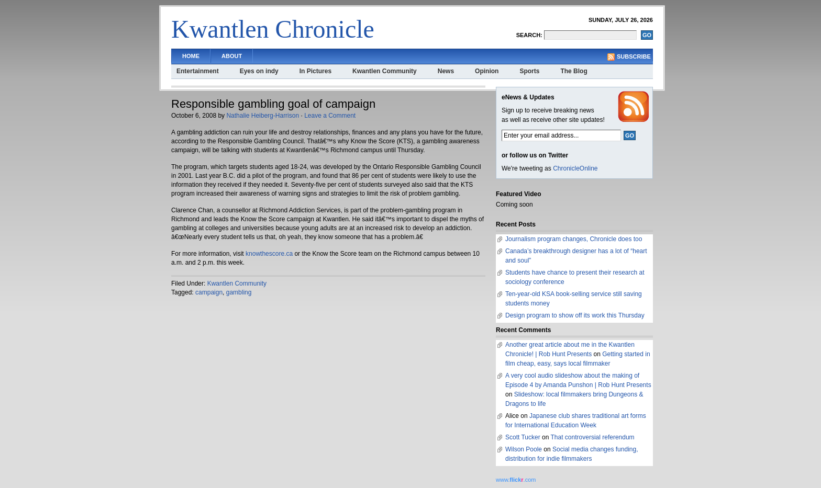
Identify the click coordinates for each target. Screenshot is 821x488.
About (231, 56)
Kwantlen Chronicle (272, 29)
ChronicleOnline (575, 168)
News (446, 71)
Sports (529, 71)
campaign (209, 292)
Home (190, 56)
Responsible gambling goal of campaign (273, 103)
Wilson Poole (523, 449)
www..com (516, 479)
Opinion (486, 71)
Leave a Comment (330, 115)
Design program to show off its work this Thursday (575, 315)
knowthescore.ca (269, 253)
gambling (239, 292)
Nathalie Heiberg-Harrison (262, 115)
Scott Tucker (522, 437)
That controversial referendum (593, 437)
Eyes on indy (259, 71)
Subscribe (634, 56)
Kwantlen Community (384, 71)
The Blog (573, 71)
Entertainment (197, 71)
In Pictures (315, 71)
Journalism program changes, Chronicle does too (573, 239)
